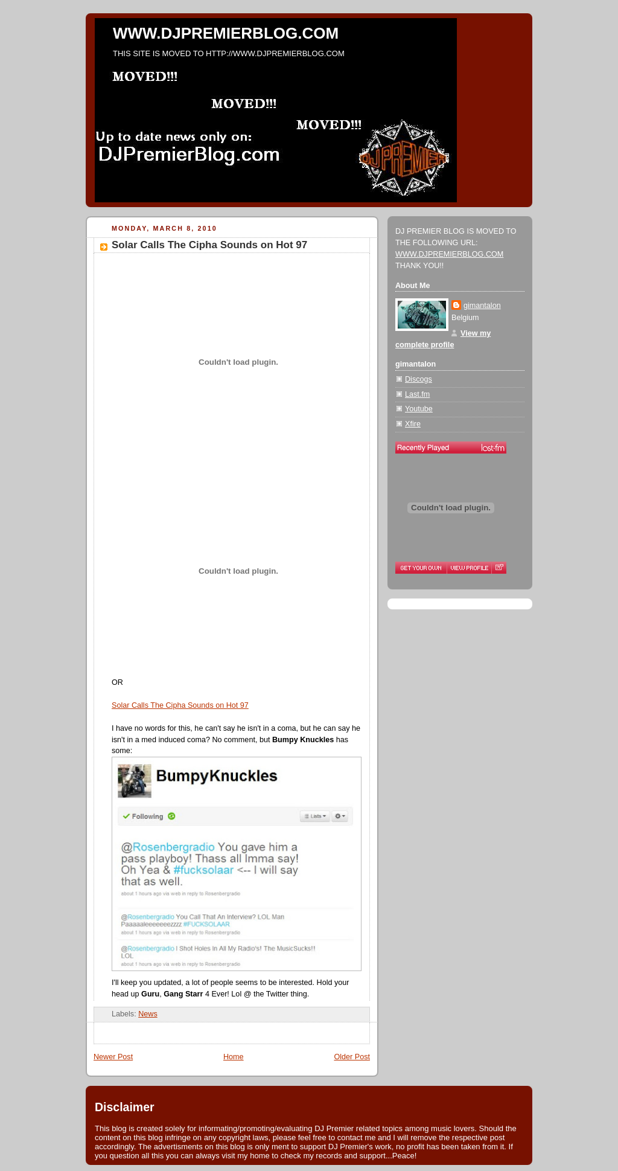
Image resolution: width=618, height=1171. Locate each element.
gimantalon (482, 305)
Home (233, 1057)
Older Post (352, 1057)
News (148, 1014)
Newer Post (113, 1057)
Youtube (419, 409)
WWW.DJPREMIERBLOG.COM (226, 33)
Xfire (413, 424)
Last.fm (417, 394)
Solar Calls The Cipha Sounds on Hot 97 (209, 245)
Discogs (418, 379)
